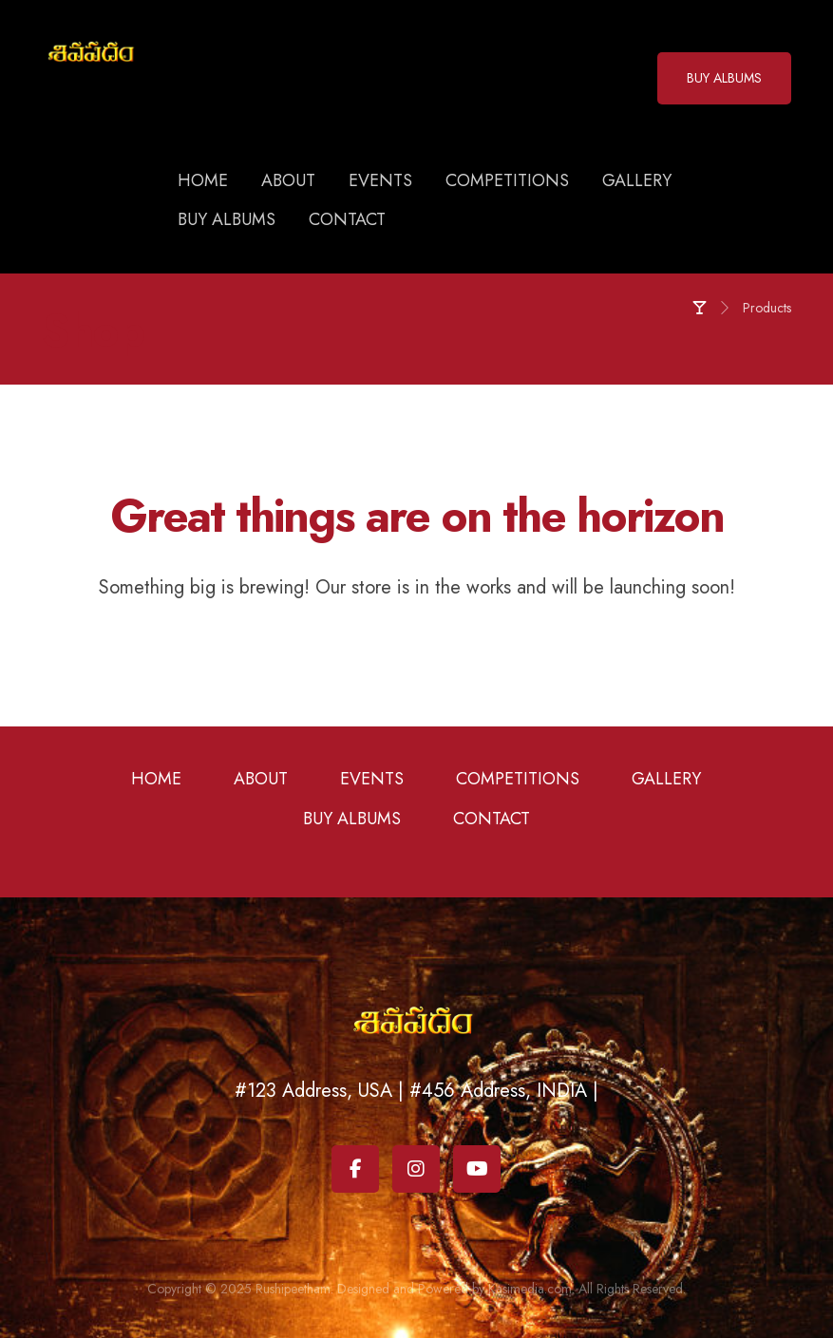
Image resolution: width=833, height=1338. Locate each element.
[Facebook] (355, 1169)
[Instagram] (416, 1169)
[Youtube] (477, 1169)
